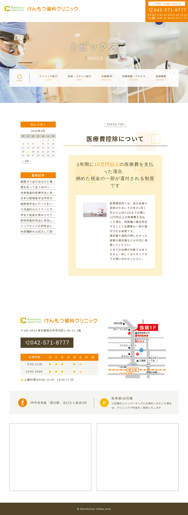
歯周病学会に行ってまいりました (42, 204)
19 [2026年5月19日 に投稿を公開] (28, 151)
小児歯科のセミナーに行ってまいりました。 (49, 209)
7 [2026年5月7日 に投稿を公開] (38, 143)
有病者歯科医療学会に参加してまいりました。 (51, 193)
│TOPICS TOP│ (115, 124)
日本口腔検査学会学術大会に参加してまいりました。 (55, 198)
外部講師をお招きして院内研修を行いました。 (51, 231)
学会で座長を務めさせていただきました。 (48, 215)
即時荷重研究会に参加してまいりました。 (48, 220)
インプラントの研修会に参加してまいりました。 (52, 226)
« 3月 (25, 161)
